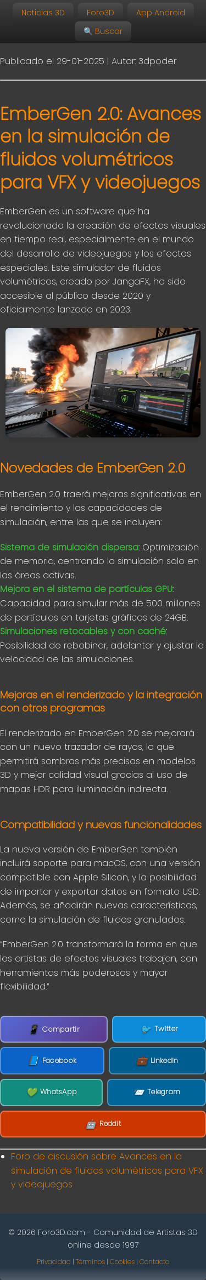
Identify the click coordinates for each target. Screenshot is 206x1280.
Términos (90, 1261)
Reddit (103, 1124)
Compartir (54, 1029)
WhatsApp (51, 1092)
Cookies (122, 1261)
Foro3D (100, 12)
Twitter (159, 1029)
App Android (160, 12)
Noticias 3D (43, 12)
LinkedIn (157, 1061)
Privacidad (54, 1261)
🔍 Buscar (103, 31)
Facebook (51, 1061)
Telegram (157, 1092)
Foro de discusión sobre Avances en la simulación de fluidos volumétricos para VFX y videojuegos (107, 1170)
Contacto (154, 1261)
